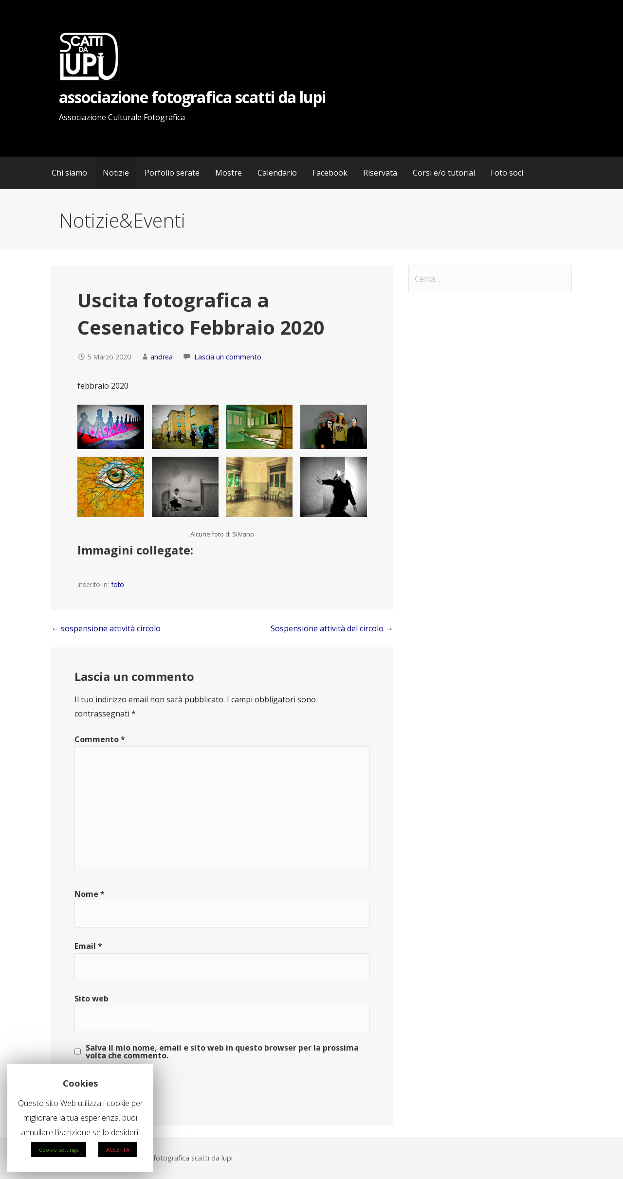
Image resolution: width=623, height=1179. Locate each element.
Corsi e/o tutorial (444, 172)
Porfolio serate (172, 172)
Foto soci (507, 172)
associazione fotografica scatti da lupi (192, 97)
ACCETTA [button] (117, 1149)
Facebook (330, 172)
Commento (99, 739)
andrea (161, 356)
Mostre (228, 172)
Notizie (116, 172)
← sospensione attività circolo (106, 628)
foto (117, 584)
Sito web (91, 998)
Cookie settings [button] (58, 1149)
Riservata (380, 172)
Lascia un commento (227, 356)
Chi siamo (69, 172)
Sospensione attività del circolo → (332, 628)
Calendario (277, 172)
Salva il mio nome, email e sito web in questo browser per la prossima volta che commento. (222, 1051)
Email (88, 946)
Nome (89, 894)
